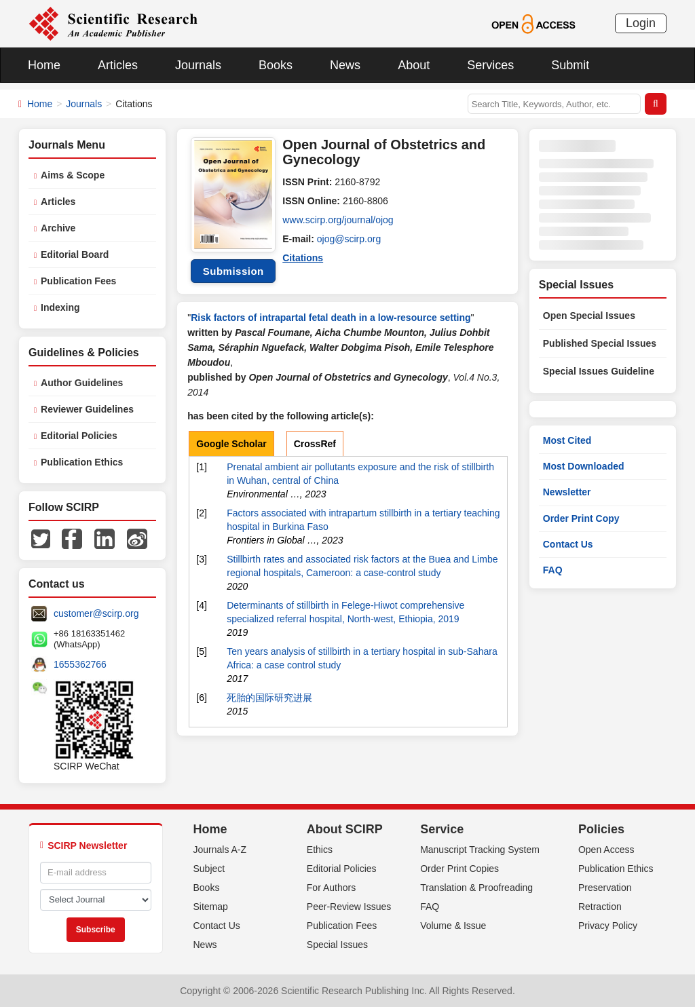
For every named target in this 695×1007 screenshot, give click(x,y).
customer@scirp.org (96, 613)
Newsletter (567, 492)
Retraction (600, 906)
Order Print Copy (581, 518)
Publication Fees (78, 281)
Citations (302, 257)
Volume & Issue (453, 925)
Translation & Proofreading (476, 887)
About (414, 65)
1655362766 (80, 664)
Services (490, 65)
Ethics (320, 849)
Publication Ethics (82, 462)
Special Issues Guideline (598, 371)
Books (276, 65)
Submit (570, 65)
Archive (58, 228)
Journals (198, 65)
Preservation (605, 887)
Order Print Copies (459, 868)
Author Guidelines (82, 382)
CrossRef (315, 443)
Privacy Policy (607, 925)
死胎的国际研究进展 (269, 697)
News (345, 65)
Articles (118, 65)
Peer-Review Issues (349, 906)
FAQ (553, 570)
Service (442, 829)
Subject (209, 868)
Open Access (606, 849)
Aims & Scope (73, 175)
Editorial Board (75, 254)
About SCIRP (345, 829)
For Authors (331, 887)
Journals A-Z (220, 849)
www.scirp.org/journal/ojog (337, 219)
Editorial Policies (79, 435)
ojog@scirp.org (349, 238)
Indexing (60, 307)
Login (641, 23)
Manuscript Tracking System (480, 849)
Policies (601, 829)
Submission (233, 271)
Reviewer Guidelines (87, 409)
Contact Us (568, 544)
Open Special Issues (589, 315)
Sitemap (210, 906)
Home (44, 65)
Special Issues (337, 944)
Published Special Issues (599, 343)
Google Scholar (231, 443)
